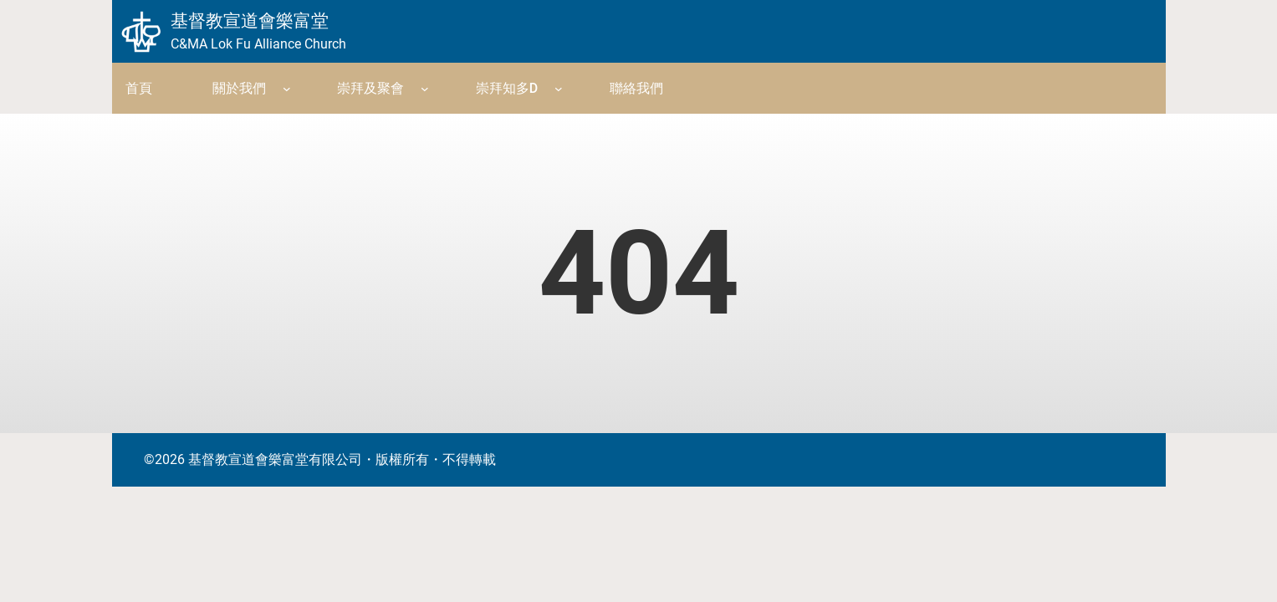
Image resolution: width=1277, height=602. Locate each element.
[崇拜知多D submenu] (558, 88)
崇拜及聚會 (370, 88)
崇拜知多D (507, 88)
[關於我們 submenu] (287, 88)
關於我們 (239, 88)
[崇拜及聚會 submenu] (425, 88)
